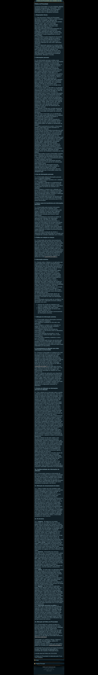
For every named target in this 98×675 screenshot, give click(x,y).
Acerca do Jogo (51, 666)
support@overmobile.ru (50, 256)
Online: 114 (45, 666)
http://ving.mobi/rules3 (41, 637)
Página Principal (39, 663)
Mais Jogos (49, 670)
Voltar (36, 660)
